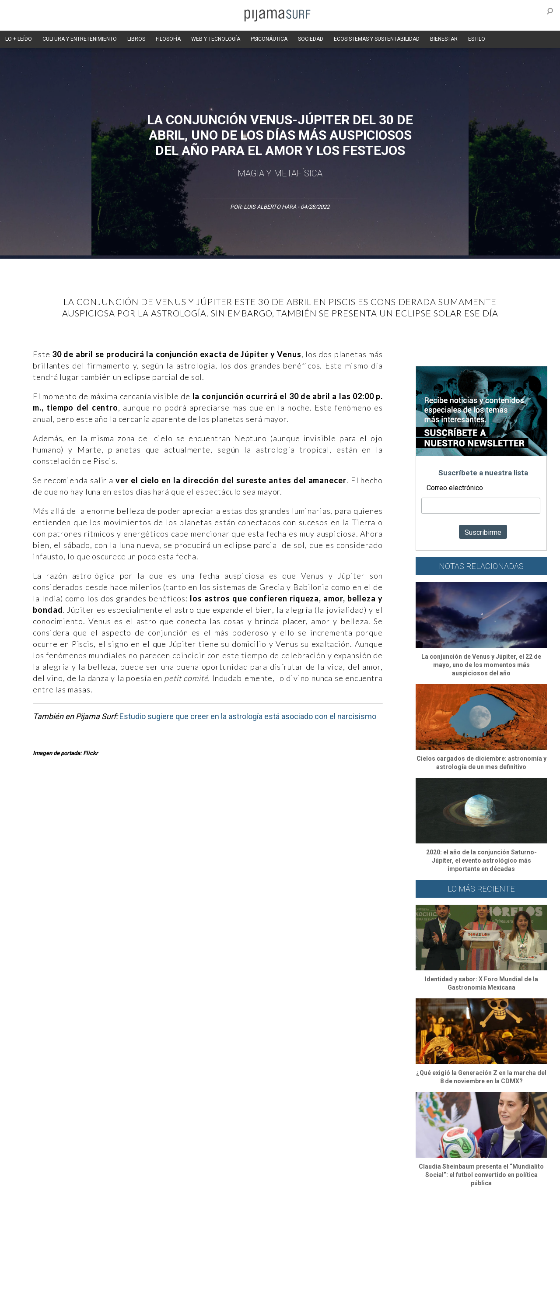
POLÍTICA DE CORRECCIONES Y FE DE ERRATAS (441, 1276)
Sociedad (322, 1229)
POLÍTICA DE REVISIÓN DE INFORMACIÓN (325, 1276)
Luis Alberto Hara (271, 207)
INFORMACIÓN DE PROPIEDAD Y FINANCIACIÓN (74, 1292)
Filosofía (111, 1229)
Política (252, 1229)
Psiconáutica (286, 1229)
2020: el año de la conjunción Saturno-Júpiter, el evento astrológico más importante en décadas (481, 860)
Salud (390, 1229)
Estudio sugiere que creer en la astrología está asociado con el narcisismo (247, 716)
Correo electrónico (455, 488)
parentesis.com (159, 1292)
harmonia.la (200, 1292)
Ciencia (83, 1229)
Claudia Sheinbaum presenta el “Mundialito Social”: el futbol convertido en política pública (481, 1175)
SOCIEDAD (310, 39)
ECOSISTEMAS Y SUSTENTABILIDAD (377, 39)
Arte (60, 1229)
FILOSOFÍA (168, 39)
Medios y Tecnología (155, 1229)
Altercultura (32, 1229)
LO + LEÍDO (18, 39)
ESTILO (476, 39)
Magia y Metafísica (280, 173)
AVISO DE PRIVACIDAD (45, 1276)
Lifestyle (416, 1229)
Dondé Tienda (309, 1292)
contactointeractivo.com (254, 1292)
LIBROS (136, 39)
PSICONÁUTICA (269, 39)
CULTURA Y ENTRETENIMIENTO (79, 39)
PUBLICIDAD (123, 1276)
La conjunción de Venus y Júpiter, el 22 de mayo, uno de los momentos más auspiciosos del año (481, 665)
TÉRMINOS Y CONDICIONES (180, 1276)
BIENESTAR (444, 39)
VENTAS (90, 1276)
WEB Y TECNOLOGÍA (215, 39)
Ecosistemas (358, 1229)
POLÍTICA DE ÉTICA (244, 1276)
